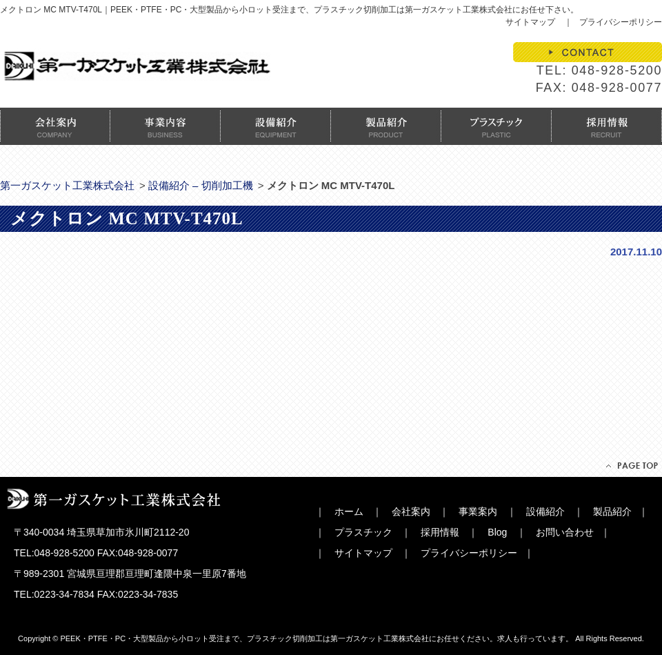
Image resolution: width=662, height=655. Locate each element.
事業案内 (478, 511)
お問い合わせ (565, 532)
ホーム (348, 511)
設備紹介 (545, 511)
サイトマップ (530, 22)
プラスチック (363, 532)
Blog (497, 532)
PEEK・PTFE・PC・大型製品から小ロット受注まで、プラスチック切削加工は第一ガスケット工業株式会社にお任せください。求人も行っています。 (316, 638)
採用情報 (440, 532)
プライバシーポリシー (620, 22)
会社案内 (411, 511)
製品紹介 (612, 511)
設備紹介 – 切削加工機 (200, 185)
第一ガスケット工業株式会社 (67, 185)
